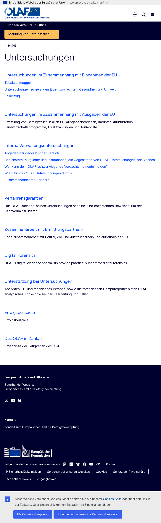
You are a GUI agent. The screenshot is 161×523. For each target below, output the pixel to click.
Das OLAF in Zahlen (23, 338)
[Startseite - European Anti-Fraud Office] (27, 13)
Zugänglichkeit (46, 479)
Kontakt (111, 464)
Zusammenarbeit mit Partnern (26, 180)
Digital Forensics (20, 255)
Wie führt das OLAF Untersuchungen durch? (38, 173)
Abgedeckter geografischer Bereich (31, 153)
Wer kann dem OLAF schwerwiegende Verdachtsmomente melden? (56, 166)
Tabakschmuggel (17, 83)
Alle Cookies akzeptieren (32, 514)
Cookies (101, 471)
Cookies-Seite (112, 499)
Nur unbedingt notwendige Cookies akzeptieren (88, 514)
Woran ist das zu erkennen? (89, 2)
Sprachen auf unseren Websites (68, 471)
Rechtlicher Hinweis (17, 479)
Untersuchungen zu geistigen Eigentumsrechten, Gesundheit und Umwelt (60, 89)
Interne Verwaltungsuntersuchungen (39, 145)
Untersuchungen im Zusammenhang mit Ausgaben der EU (59, 114)
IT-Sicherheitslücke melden (22, 471)
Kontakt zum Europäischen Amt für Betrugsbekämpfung (41, 427)
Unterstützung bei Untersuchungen (38, 281)
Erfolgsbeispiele (19, 312)
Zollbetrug (12, 96)
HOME (12, 45)
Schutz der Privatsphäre (129, 471)
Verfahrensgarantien (24, 198)
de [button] (134, 14)
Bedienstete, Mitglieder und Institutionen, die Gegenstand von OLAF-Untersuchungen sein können (79, 160)
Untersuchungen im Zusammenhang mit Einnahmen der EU (60, 75)
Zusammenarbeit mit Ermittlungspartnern (43, 229)
